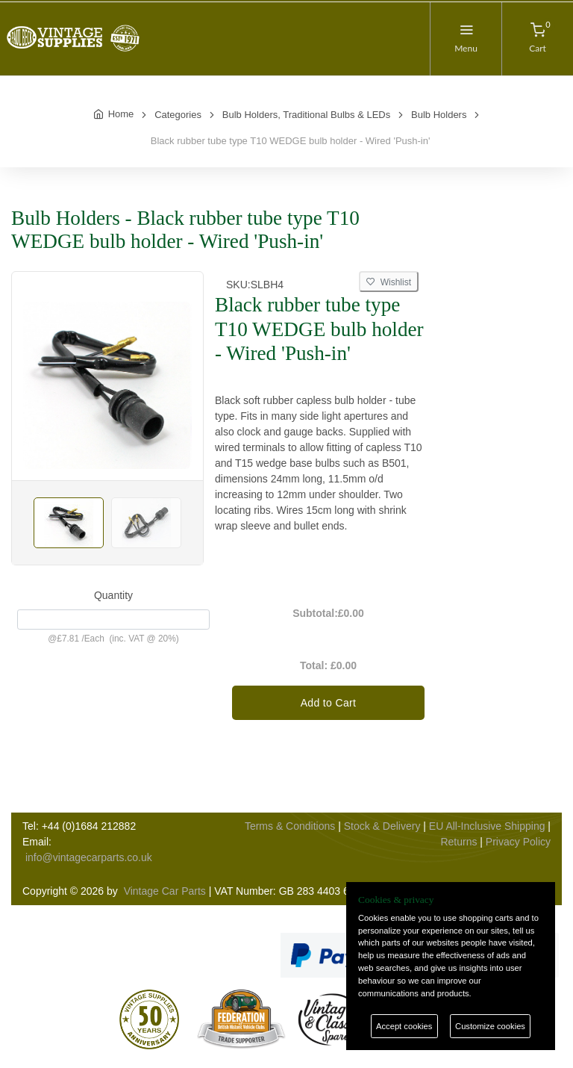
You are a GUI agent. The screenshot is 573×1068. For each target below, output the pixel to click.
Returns (458, 842)
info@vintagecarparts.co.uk (88, 857)
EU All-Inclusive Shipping (487, 826)
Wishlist (388, 282)
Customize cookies (490, 1026)
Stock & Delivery (382, 826)
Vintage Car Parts (165, 891)
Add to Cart (329, 703)
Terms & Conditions (290, 826)
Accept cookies (404, 1026)
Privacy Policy (518, 842)
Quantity (113, 595)
